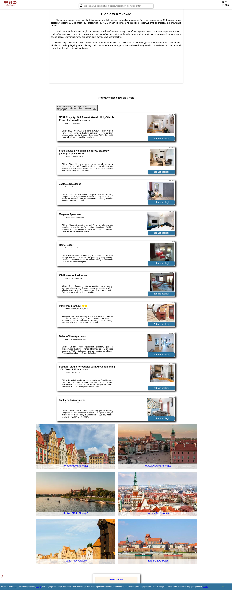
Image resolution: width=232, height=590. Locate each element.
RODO (205, 587)
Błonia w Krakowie (116, 579)
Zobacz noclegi (161, 138)
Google (38, 587)
